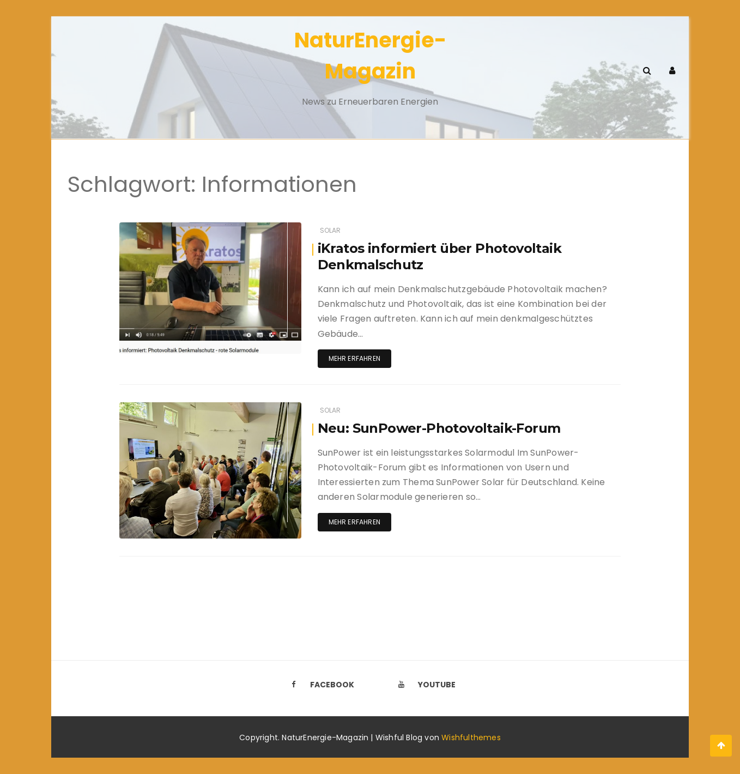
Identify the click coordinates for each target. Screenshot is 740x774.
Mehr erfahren (354, 358)
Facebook (319, 684)
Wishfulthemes (471, 737)
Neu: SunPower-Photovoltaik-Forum (439, 428)
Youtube (424, 684)
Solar (330, 230)
